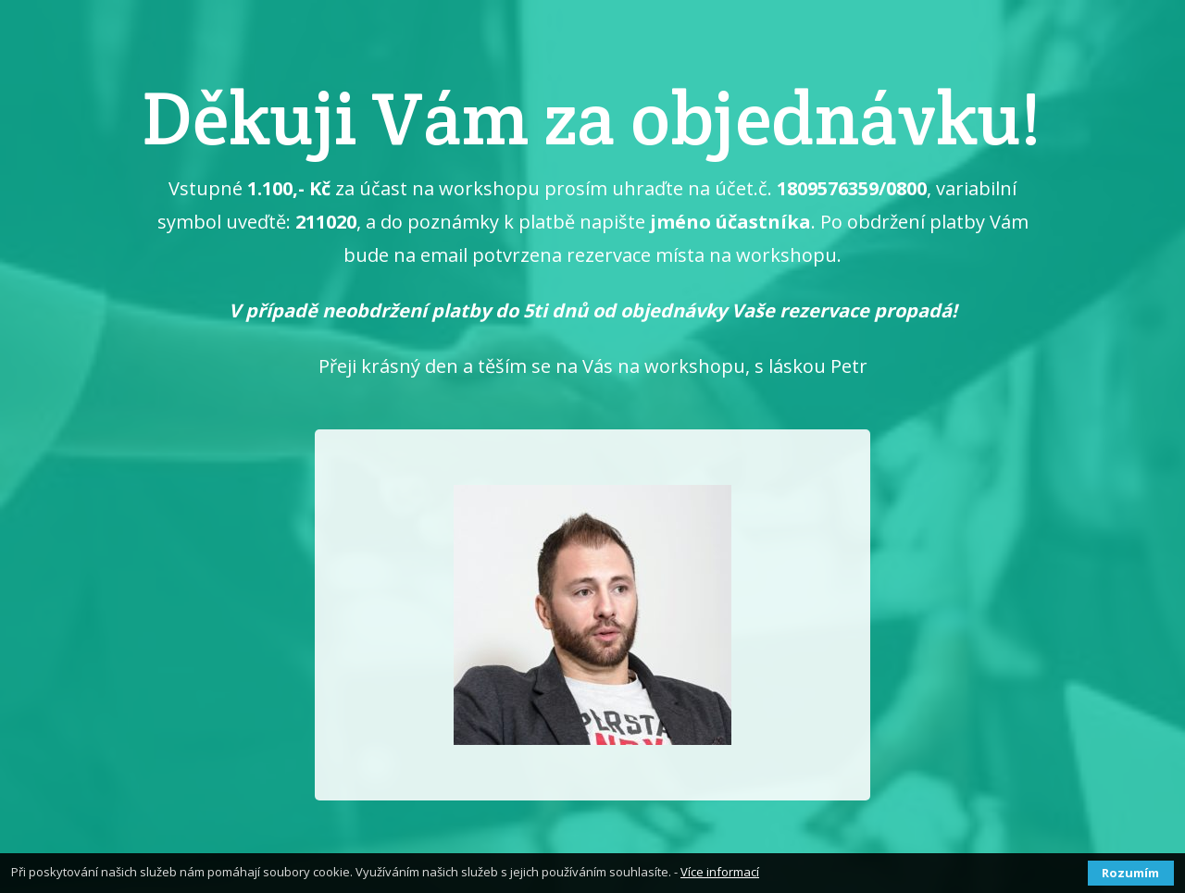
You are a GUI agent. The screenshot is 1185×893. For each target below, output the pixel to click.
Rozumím (1130, 872)
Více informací (719, 871)
